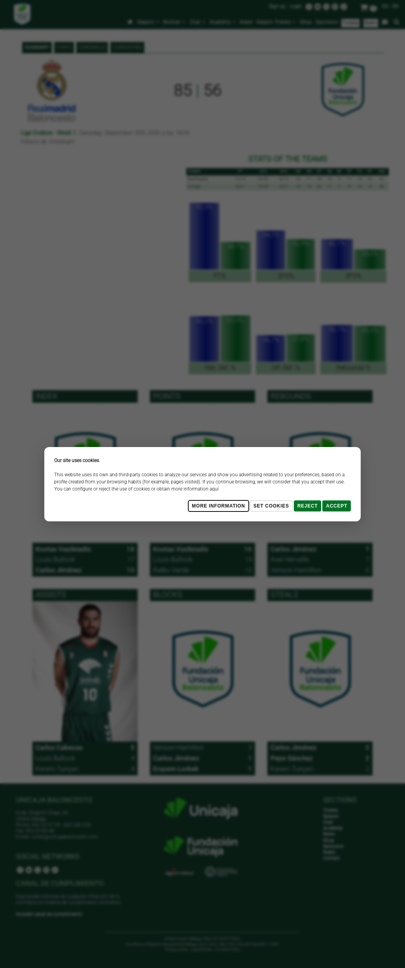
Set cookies (271, 506)
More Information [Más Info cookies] (218, 506)
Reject (307, 506)
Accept (336, 506)
